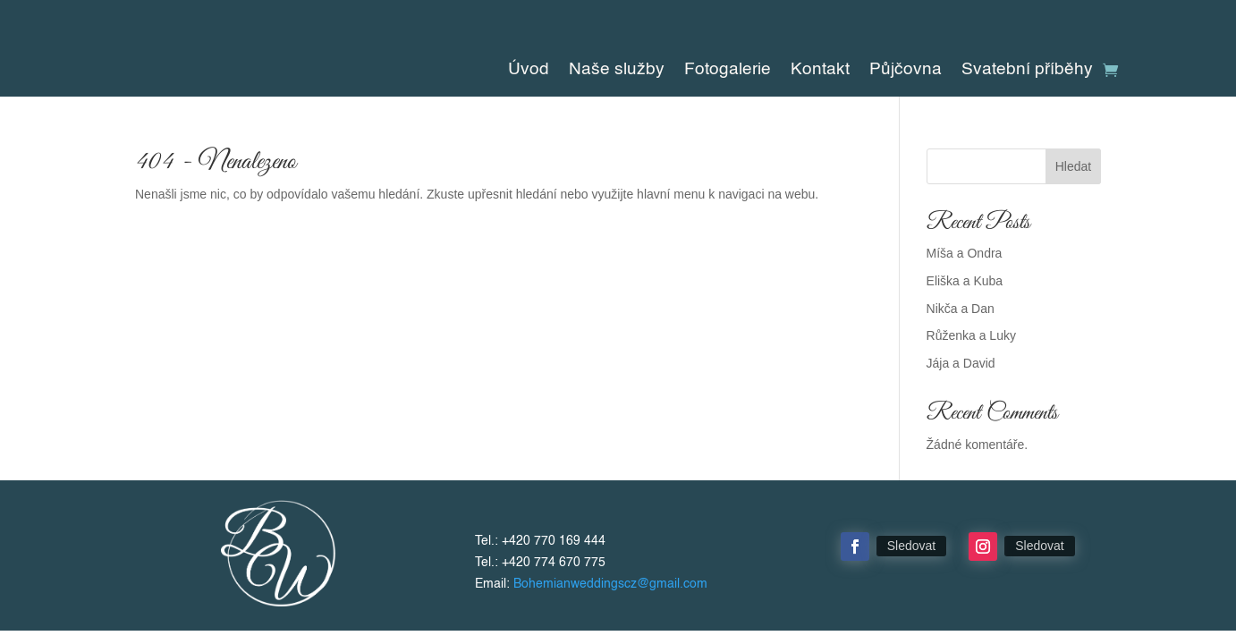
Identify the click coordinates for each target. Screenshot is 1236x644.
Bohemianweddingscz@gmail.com (610, 584)
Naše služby (617, 71)
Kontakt (820, 71)
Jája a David (961, 363)
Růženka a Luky (971, 335)
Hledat (1073, 166)
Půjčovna (905, 71)
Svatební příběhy (1027, 71)
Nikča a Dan (961, 308)
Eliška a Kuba (965, 281)
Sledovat (911, 545)
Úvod (528, 71)
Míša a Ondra (965, 253)
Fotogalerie (727, 71)
